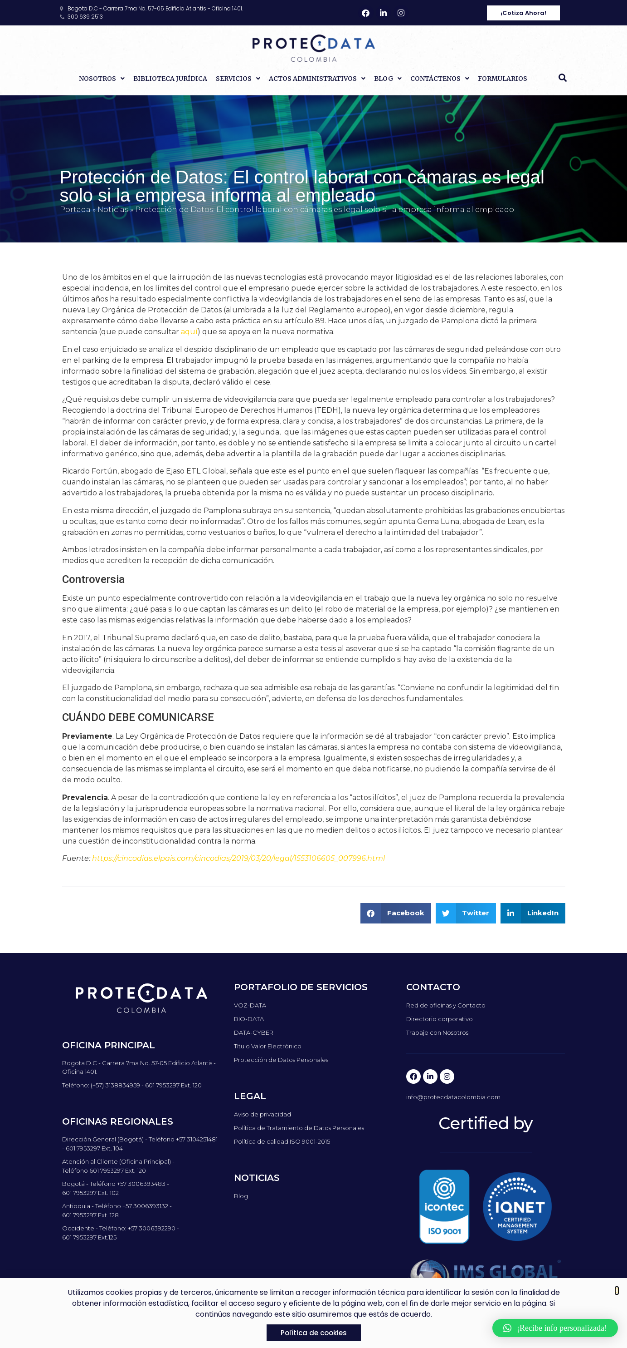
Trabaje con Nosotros (437, 1032)
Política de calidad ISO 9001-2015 (282, 1141)
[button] (562, 77)
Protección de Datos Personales (281, 1059)
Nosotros (102, 78)
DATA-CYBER (253, 1032)
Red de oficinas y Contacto (446, 1005)
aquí (189, 331)
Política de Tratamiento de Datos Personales (299, 1127)
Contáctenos (439, 78)
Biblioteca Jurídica (170, 78)
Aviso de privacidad (262, 1114)
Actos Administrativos (317, 78)
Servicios (238, 78)
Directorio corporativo (439, 1018)
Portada (75, 209)
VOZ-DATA (250, 1005)
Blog (388, 78)
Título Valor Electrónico (267, 1046)
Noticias (112, 209)
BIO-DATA (249, 1018)
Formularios (502, 78)
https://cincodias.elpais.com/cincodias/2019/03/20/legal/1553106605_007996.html (238, 858)
